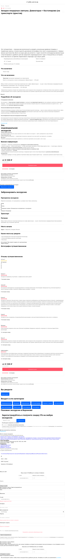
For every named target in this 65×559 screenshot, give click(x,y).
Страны (10, 436)
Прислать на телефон (37, 546)
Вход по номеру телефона (37, 472)
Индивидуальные (6, 403)
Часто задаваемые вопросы (11, 438)
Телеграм (3, 445)
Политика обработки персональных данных (31, 439)
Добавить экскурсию (18, 436)
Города (3, 436)
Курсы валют (56, 439)
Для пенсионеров (6, 407)
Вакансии (34, 453)
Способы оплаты (48, 439)
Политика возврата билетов (48, 438)
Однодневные (25, 403)
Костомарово (26, 407)
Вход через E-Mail (25, 472)
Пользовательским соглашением (40, 426)
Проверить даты (32, 165)
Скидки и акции (37, 438)
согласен (5, 425)
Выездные (16, 403)
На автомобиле (59, 403)
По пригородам (36, 403)
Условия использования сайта (12, 439)
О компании (4, 453)
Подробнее (3, 431)
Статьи (2, 438)
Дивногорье (5, 394)
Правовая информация (26, 453)
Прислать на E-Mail (27, 546)
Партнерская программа (13, 453)
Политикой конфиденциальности (9, 427)
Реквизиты (39, 453)
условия (59, 557)
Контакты (44, 453)
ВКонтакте (8, 445)
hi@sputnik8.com (4, 446)
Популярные (36, 407)
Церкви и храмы (47, 403)
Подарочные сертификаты (26, 438)
